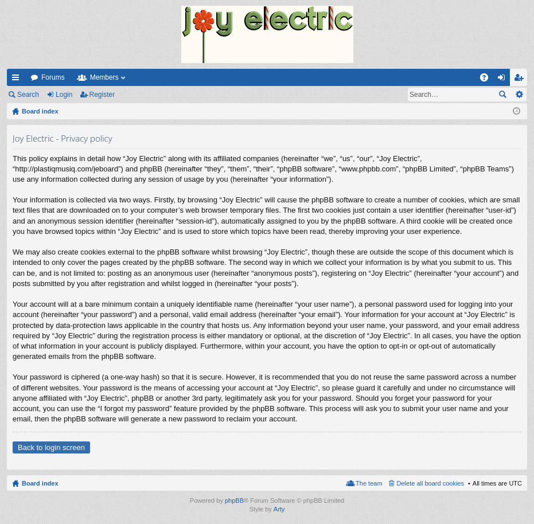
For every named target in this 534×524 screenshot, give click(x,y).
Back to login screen (51, 447)
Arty (279, 509)
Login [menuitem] (504, 79)
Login (64, 95)
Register (102, 95)
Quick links (17, 79)
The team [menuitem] (369, 483)
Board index (40, 483)
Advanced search (519, 94)
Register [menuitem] (521, 79)
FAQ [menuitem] (488, 79)
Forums (53, 77)
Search (28, 95)
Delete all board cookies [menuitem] (430, 483)
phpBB (234, 500)
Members (104, 77)
